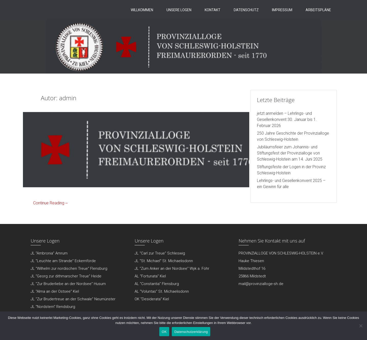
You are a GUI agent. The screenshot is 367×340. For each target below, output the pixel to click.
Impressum (282, 10)
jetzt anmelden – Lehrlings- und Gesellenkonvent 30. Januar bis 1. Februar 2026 (287, 119)
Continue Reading (50, 203)
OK (164, 332)
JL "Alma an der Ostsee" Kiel (55, 291)
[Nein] (360, 325)
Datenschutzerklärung (191, 332)
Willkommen (142, 10)
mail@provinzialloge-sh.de (261, 283)
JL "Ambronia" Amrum (49, 253)
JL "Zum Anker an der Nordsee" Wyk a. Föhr (172, 268)
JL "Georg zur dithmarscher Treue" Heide (66, 276)
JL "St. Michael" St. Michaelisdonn (164, 261)
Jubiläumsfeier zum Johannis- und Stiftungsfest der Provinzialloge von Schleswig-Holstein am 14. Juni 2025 (289, 153)
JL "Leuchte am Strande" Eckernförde (63, 261)
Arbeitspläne (318, 10)
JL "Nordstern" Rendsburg (53, 306)
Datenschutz (246, 10)
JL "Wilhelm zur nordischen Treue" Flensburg (69, 268)
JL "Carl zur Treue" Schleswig (160, 253)
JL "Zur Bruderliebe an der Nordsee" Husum (68, 283)
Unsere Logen (178, 10)
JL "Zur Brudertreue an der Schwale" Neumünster (73, 299)
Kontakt (212, 10)
